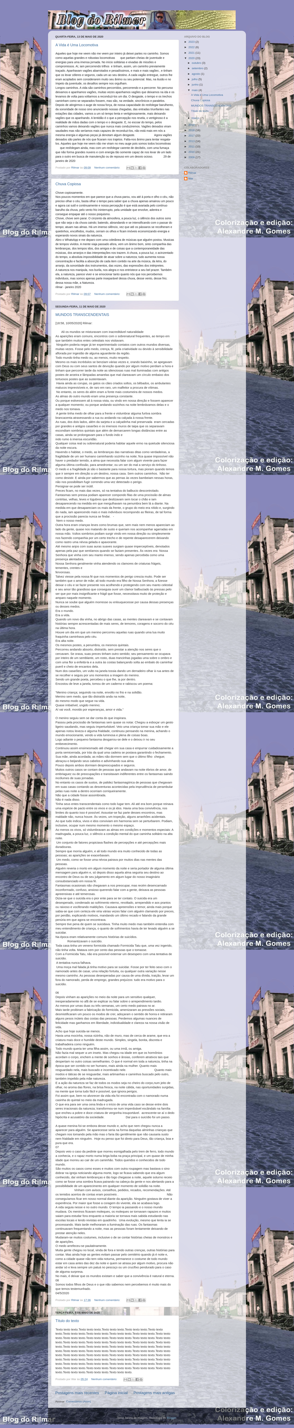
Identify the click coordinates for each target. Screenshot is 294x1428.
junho (195, 84)
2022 (191, 47)
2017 (191, 135)
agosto (196, 73)
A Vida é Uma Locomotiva (76, 45)
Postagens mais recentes (77, 1393)
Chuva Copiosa (68, 184)
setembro (198, 68)
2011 (191, 146)
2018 (191, 130)
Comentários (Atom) (78, 1401)
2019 (191, 124)
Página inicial (116, 1393)
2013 (191, 141)
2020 (191, 58)
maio (195, 90)
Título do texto (67, 1321)
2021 (191, 52)
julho (195, 79)
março (196, 118)
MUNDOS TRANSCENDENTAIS (82, 315)
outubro (197, 62)
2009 (191, 157)
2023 (191, 41)
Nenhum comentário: (107, 167)
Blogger (171, 1417)
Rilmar (192, 172)
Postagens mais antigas (154, 1393)
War (190, 178)
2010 (191, 151)
